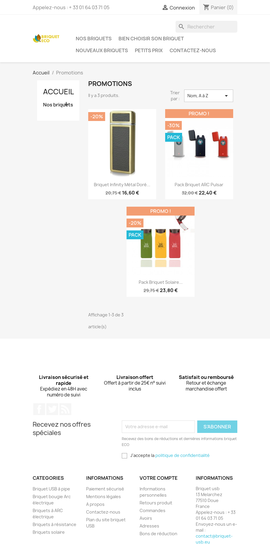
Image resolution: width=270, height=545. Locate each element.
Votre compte (159, 478)
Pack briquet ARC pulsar (199, 184)
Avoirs (146, 518)
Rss (65, 409)
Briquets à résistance (54, 524)
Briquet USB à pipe (51, 489)
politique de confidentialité (182, 455)
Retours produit (156, 503)
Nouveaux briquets (102, 50)
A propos (95, 504)
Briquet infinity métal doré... (122, 184)
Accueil (58, 92)
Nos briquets (94, 38)
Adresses (149, 526)
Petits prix (149, 50)
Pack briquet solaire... (161, 282)
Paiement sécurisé (105, 489)
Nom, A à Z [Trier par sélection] (208, 95)
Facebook (39, 409)
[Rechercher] (206, 27)
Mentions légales (103, 496)
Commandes (152, 510)
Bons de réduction (158, 533)
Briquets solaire (49, 532)
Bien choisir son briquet (151, 38)
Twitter (52, 409)
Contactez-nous (193, 50)
